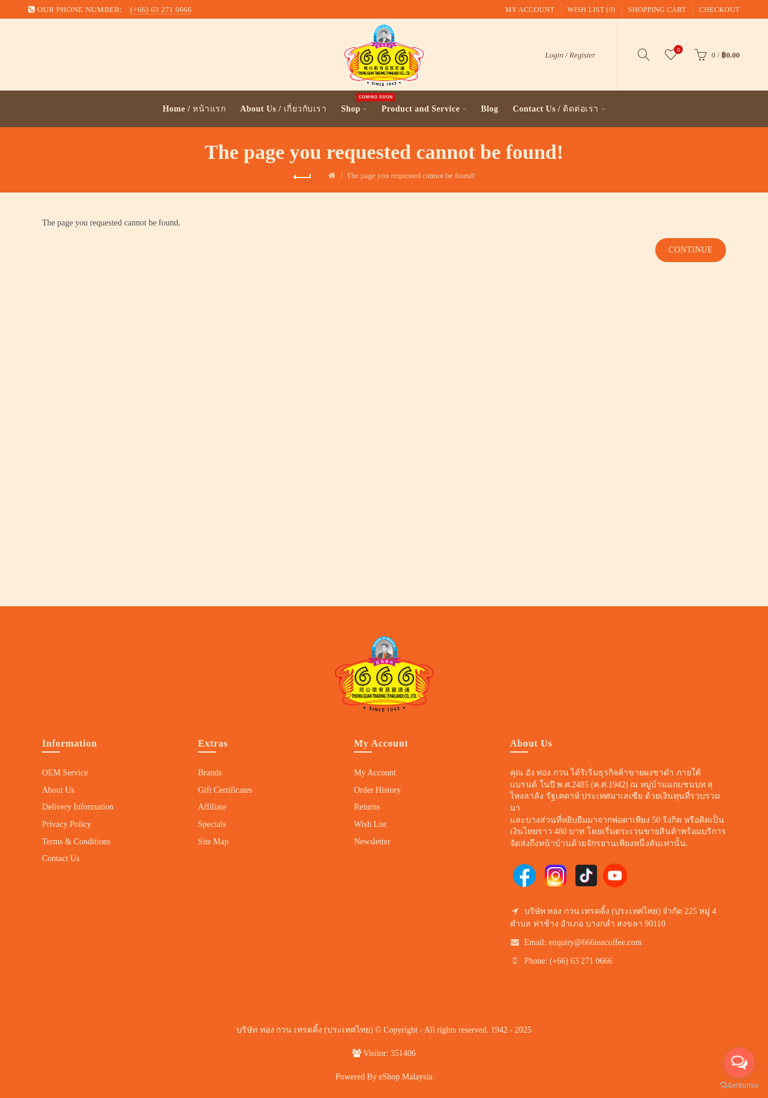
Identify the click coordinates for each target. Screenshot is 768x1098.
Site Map (213, 841)
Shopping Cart (657, 9)
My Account (529, 9)
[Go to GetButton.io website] (739, 1086)
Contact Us (61, 858)
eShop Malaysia (406, 1076)
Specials (212, 824)
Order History (377, 790)
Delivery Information (77, 806)
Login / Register (570, 54)
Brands (210, 772)
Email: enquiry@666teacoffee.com (583, 942)
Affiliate (212, 806)
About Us (58, 790)
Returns (367, 806)
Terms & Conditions (76, 841)
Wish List (370, 824)
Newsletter (372, 841)
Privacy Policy (66, 824)
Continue (690, 249)
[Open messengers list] (739, 1063)
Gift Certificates (225, 790)
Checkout (719, 9)
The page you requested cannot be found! (410, 175)
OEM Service (65, 772)
